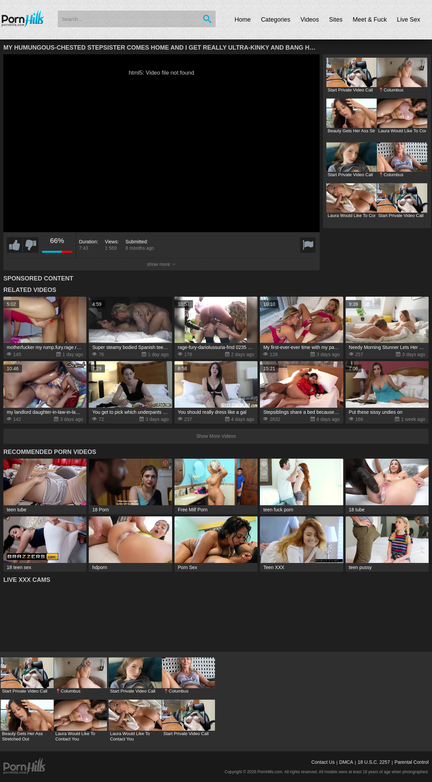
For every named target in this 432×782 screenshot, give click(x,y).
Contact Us (322, 762)
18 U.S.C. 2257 (374, 762)
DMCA (346, 762)
